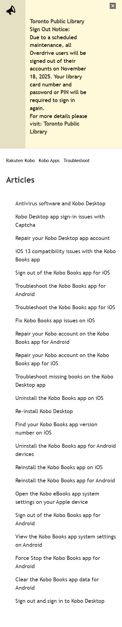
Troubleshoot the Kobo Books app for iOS (65, 307)
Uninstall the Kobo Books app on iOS (59, 397)
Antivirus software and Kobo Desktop (60, 203)
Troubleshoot (77, 160)
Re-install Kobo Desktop (44, 411)
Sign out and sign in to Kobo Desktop (59, 600)
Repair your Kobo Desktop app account (62, 237)
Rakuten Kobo (20, 160)
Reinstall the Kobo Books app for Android (65, 480)
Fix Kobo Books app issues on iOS (55, 320)
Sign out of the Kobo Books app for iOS (62, 272)
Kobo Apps (49, 160)
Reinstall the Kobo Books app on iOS (59, 467)
